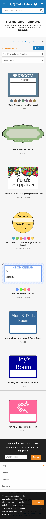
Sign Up (36, 457)
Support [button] (5, 479)
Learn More (38, 508)
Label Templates (14, 42)
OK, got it (38, 502)
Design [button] (5, 472)
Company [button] (6, 486)
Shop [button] (4, 466)
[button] (4, 4)
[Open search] (41, 10)
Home (4, 42)
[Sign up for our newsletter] (16, 457)
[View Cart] (42, 4)
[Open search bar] (10, 4)
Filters (38, 48)
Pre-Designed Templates (31, 42)
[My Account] (35, 4)
